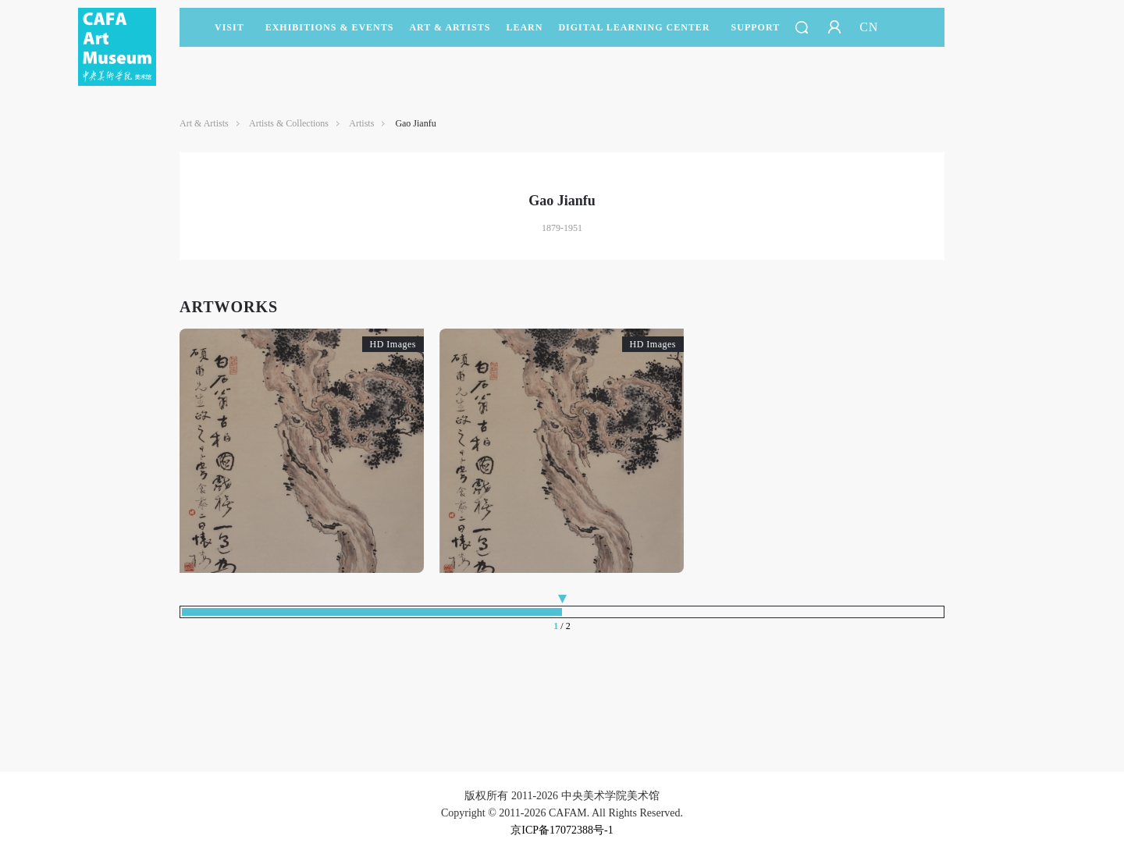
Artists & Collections (289, 123)
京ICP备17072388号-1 (561, 830)
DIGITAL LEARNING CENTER (634, 27)
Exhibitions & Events (329, 34)
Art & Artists (449, 34)
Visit (229, 27)
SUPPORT (756, 34)
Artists (361, 123)
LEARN (524, 34)
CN (868, 27)
